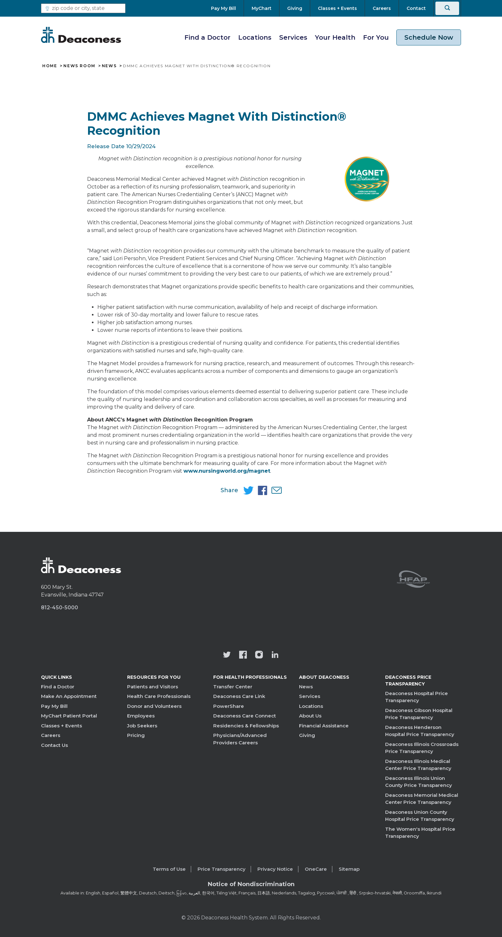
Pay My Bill (54, 706)
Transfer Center (232, 687)
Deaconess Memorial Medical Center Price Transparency (421, 798)
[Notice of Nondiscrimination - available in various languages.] (251, 885)
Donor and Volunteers (154, 706)
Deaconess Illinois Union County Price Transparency (418, 782)
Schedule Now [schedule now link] (428, 37)
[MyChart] (261, 8)
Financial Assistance (324, 726)
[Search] (447, 8)
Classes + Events (61, 726)
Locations (254, 37)
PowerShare (228, 706)
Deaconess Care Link (239, 696)
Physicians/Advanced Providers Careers (240, 739)
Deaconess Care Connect (244, 716)
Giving (307, 735)
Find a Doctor (207, 37)
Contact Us (54, 745)
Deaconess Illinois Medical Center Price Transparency (418, 765)
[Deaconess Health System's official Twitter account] (227, 655)
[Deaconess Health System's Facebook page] (243, 655)
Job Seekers (142, 726)
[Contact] (416, 8)
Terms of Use (169, 869)
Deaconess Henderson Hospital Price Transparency (419, 731)
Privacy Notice (275, 869)
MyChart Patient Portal (69, 716)
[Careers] (382, 8)
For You (376, 37)
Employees (141, 716)
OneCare (316, 869)
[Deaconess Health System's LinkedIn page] (275, 655)
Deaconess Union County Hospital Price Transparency (419, 815)
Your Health (335, 37)
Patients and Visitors (152, 687)
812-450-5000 (59, 608)
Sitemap (349, 869)
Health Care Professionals (158, 696)
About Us (310, 716)
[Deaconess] (81, 35)
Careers (50, 735)
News (109, 66)
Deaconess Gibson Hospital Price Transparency (418, 714)
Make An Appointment (69, 696)
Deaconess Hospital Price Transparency (416, 697)
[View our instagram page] (259, 655)
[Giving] (294, 8)
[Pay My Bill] (227, 8)
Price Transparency (222, 869)
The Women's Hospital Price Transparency (420, 832)
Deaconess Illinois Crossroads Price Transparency (421, 748)
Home (49, 66)
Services (293, 37)
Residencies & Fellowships (246, 726)
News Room (79, 66)
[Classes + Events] (337, 8)
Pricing (136, 735)
